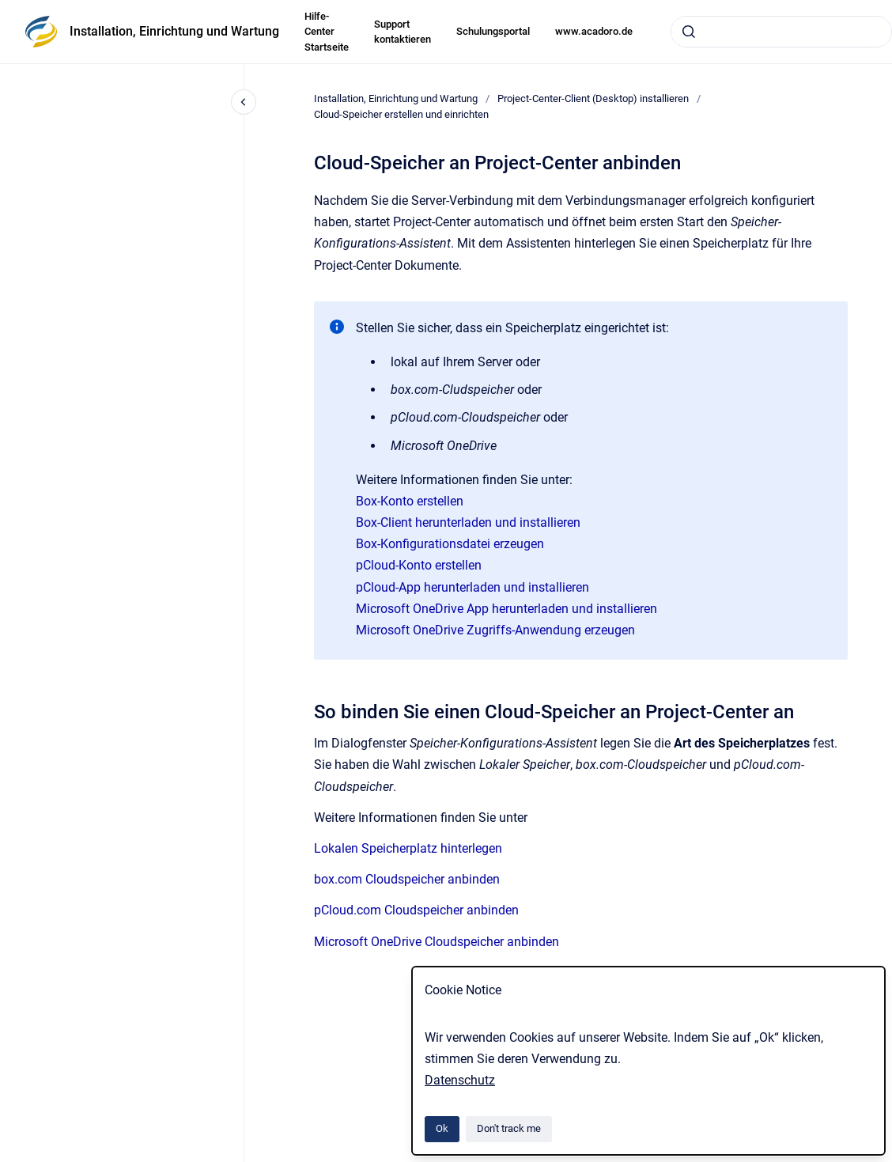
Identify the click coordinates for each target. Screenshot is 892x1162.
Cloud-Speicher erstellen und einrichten (401, 114)
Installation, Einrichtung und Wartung (174, 31)
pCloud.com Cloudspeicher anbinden (416, 910)
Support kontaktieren (402, 32)
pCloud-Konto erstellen (419, 565)
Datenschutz (460, 1080)
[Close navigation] (243, 102)
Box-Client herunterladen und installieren (468, 522)
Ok (442, 1128)
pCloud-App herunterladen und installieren (472, 587)
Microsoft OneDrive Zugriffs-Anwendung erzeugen (495, 630)
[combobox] (781, 32)
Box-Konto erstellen (409, 501)
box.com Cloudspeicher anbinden (407, 879)
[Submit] (688, 31)
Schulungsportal (493, 31)
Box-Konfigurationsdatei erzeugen (450, 543)
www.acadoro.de (594, 31)
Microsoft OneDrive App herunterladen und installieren (506, 608)
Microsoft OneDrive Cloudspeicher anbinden (436, 941)
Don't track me (509, 1128)
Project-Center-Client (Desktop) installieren (593, 98)
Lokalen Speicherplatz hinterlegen (408, 848)
